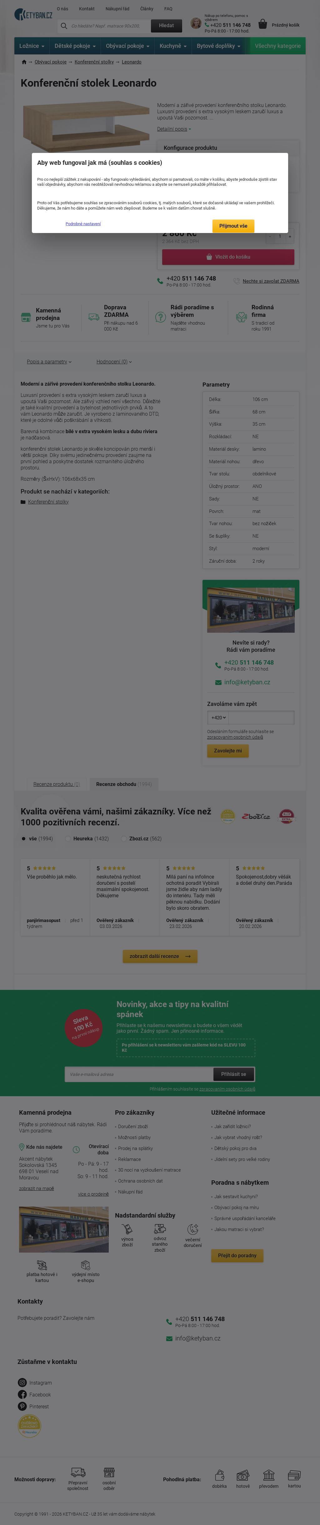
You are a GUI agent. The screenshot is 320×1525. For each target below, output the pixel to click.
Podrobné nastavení (83, 223)
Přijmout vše (233, 226)
